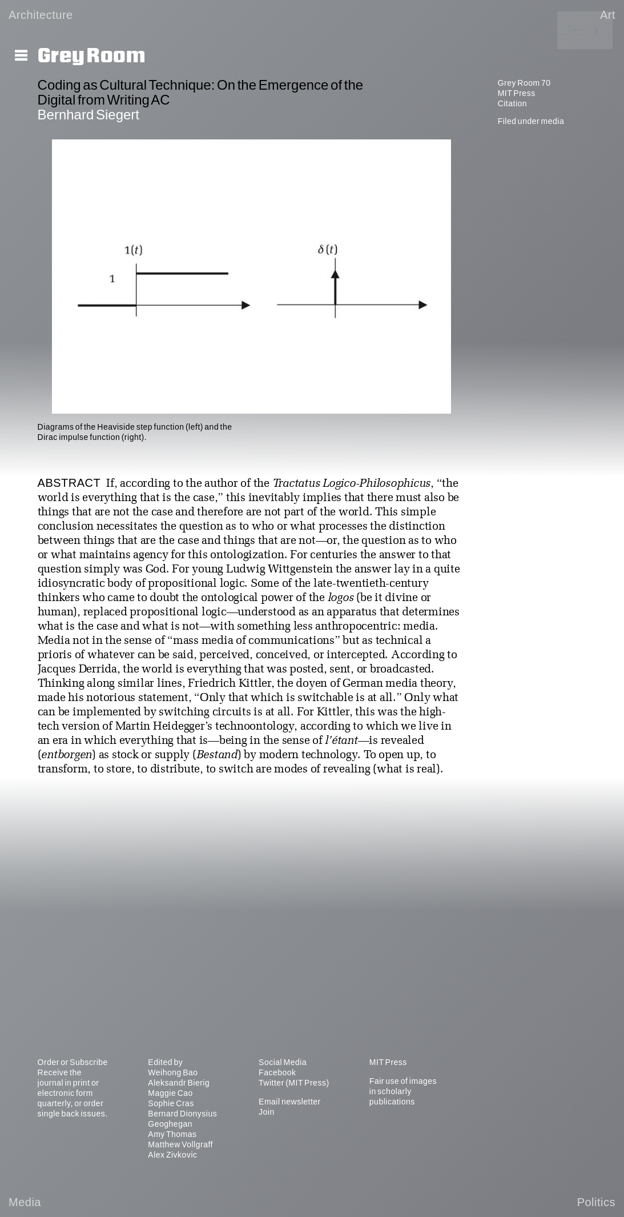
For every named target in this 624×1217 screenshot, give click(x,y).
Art (607, 15)
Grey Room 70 (524, 82)
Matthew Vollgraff (180, 1144)
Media (25, 1202)
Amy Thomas (172, 1134)
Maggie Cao (170, 1093)
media (553, 121)
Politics (596, 1202)
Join (267, 1111)
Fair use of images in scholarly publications (403, 1091)
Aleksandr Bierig (179, 1082)
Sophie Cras (171, 1103)
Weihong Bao (173, 1072)
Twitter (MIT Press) (294, 1082)
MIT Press (517, 93)
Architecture (41, 15)
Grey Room (92, 56)
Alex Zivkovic (172, 1154)
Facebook (277, 1072)
